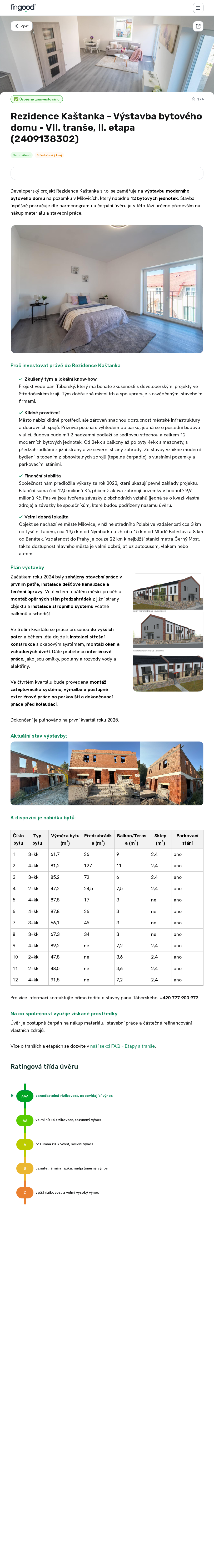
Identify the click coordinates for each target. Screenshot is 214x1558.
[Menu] (198, 8)
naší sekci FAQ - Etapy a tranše (122, 1046)
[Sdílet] (198, 26)
